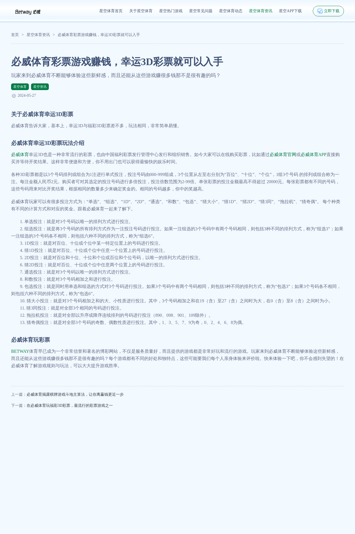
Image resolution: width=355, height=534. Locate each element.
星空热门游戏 (170, 11)
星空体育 (20, 87)
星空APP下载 (290, 11)
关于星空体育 (141, 11)
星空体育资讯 (260, 11)
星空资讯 (40, 87)
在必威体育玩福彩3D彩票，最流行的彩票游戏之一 (70, 405)
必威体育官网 (283, 154)
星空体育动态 (230, 11)
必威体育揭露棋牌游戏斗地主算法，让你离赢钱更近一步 (75, 394)
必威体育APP (313, 154)
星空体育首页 (111, 11)
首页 (15, 35)
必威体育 (20, 154)
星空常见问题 (200, 11)
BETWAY (20, 351)
